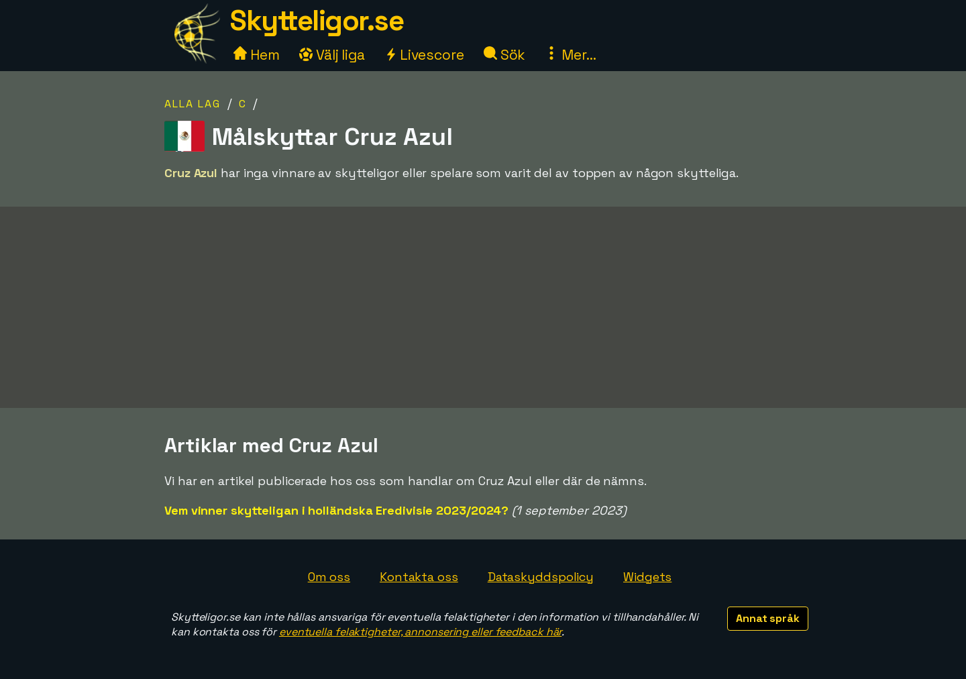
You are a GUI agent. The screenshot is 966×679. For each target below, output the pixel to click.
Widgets (647, 576)
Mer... (570, 55)
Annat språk (768, 618)
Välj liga (332, 55)
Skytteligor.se (316, 20)
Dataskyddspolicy (541, 576)
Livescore (424, 55)
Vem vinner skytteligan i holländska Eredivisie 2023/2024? (336, 510)
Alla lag (192, 104)
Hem (256, 55)
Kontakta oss (419, 576)
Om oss (329, 576)
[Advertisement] (483, 307)
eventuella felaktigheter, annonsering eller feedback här (420, 632)
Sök (505, 55)
